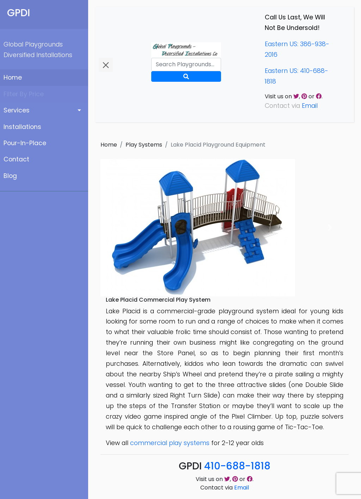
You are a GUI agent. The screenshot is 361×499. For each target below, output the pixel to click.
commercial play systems (169, 443)
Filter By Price (24, 94)
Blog (10, 176)
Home (13, 77)
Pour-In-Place (25, 143)
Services (17, 110)
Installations (22, 127)
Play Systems (144, 145)
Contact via (224, 487)
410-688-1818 (237, 466)
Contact (16, 159)
